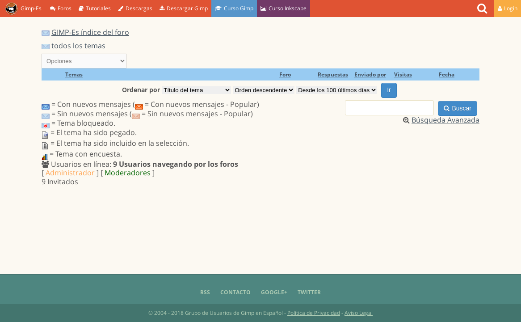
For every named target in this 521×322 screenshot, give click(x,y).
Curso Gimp (234, 8)
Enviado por (370, 74)
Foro (285, 74)
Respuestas (333, 74)
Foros (60, 8)
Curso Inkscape (283, 8)
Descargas (135, 8)
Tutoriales (95, 8)
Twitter (309, 292)
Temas (74, 74)
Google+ (274, 292)
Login (507, 8)
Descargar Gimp (184, 8)
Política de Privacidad (313, 313)
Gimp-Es (23, 9)
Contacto (235, 292)
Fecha (446, 74)
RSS (205, 292)
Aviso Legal (359, 313)
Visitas (403, 74)
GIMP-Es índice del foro (90, 32)
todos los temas (78, 46)
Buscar (457, 108)
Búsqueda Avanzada (445, 120)
